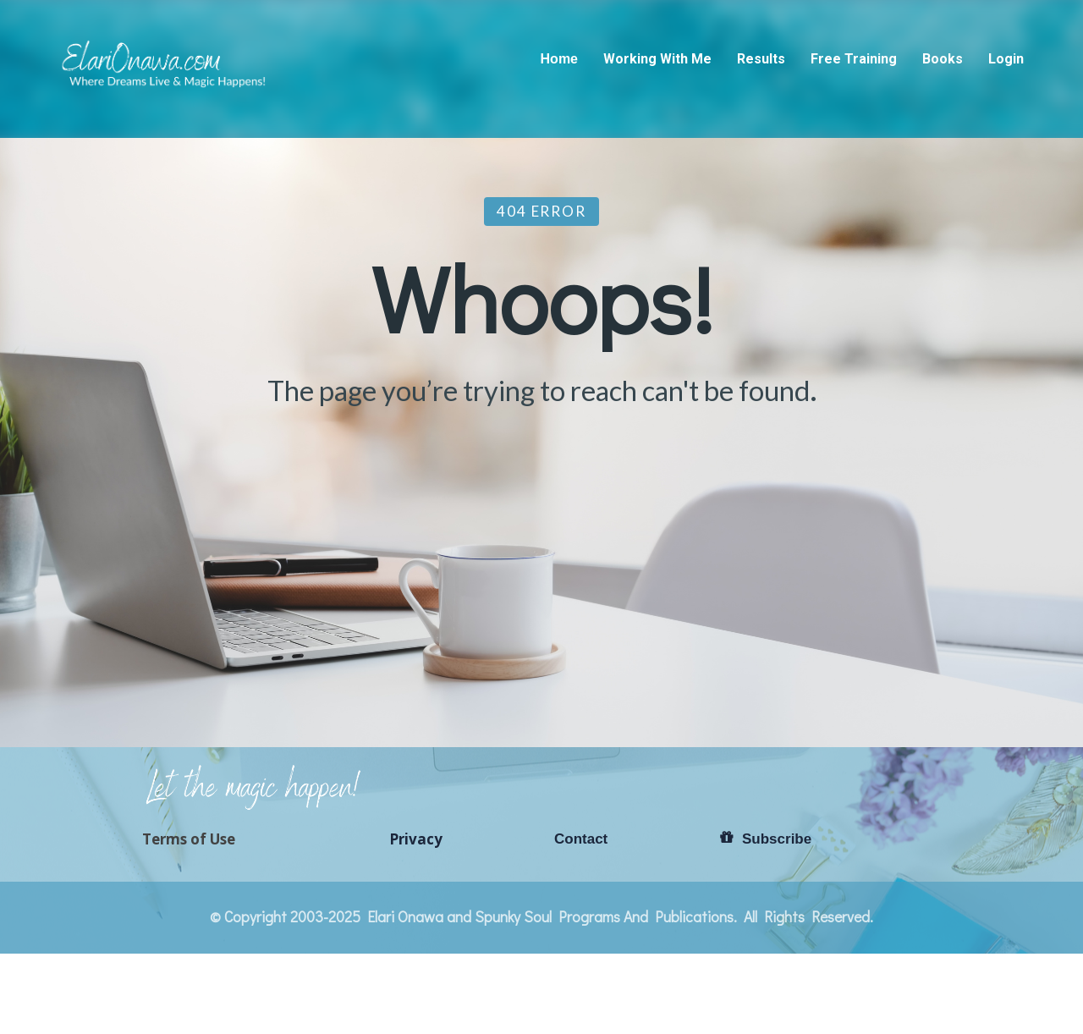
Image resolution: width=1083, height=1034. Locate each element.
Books (942, 59)
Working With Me (657, 59)
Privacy (416, 839)
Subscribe (765, 838)
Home (559, 59)
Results (761, 59)
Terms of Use (188, 839)
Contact (580, 839)
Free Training (854, 59)
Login (1006, 59)
